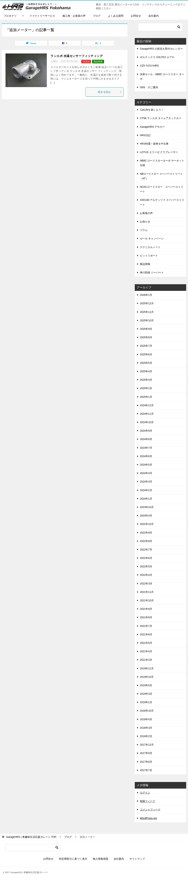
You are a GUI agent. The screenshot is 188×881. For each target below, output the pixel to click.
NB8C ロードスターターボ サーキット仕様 (162, 163)
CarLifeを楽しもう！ (152, 109)
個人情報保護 (100, 858)
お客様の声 (146, 213)
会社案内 (153, 15)
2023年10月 (147, 507)
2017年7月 (146, 770)
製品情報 (98, 61)
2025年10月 (147, 320)
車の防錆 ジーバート (152, 272)
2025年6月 (146, 354)
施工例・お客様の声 (74, 15)
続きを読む (110, 91)
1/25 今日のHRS (149, 65)
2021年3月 (146, 659)
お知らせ (145, 221)
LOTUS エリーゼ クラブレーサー (159, 152)
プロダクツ (10, 15)
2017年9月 (146, 753)
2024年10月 (147, 422)
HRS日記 (145, 135)
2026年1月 (146, 294)
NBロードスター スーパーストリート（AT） (161, 176)
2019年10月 (147, 676)
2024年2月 (146, 490)
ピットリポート (149, 255)
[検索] (160, 27)
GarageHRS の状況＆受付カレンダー (161, 48)
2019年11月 (147, 668)
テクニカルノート (150, 247)
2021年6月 (146, 634)
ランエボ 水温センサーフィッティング (76, 56)
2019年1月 (146, 702)
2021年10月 (147, 600)
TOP (31, 836)
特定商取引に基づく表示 (73, 858)
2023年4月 (146, 515)
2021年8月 (146, 617)
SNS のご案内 (149, 87)
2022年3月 (146, 583)
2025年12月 (147, 303)
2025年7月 (146, 345)
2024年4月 (146, 473)
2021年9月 (146, 608)
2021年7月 (146, 626)
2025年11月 (147, 312)
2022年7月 (146, 549)
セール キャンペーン (152, 238)
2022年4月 (146, 574)
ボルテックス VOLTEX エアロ (157, 57)
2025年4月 (146, 371)
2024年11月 (147, 413)
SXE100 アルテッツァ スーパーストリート (162, 202)
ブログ (97, 15)
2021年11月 (147, 592)
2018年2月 (146, 736)
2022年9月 (146, 532)
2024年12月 (147, 405)
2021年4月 (146, 651)
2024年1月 (146, 498)
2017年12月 (147, 744)
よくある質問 (115, 15)
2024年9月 (146, 430)
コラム (86, 61)
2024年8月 (146, 439)
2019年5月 (146, 685)
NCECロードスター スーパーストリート (161, 189)
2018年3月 (146, 727)
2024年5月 (146, 464)
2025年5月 (146, 362)
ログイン (145, 792)
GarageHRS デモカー (152, 126)
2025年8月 (146, 337)
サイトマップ (137, 858)
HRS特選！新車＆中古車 (154, 143)
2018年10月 (147, 710)
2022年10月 (147, 524)
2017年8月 (146, 761)
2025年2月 (146, 388)
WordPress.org (148, 818)
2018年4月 (146, 719)
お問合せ (136, 15)
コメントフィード (150, 809)
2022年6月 (146, 558)
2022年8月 (146, 541)
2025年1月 (146, 396)
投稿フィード (147, 801)
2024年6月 (146, 456)
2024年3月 (146, 481)
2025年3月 (146, 379)
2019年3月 (146, 693)
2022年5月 (146, 566)
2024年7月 (146, 447)
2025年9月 (146, 328)
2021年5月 (146, 642)
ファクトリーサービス (42, 15)
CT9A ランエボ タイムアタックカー (160, 118)
